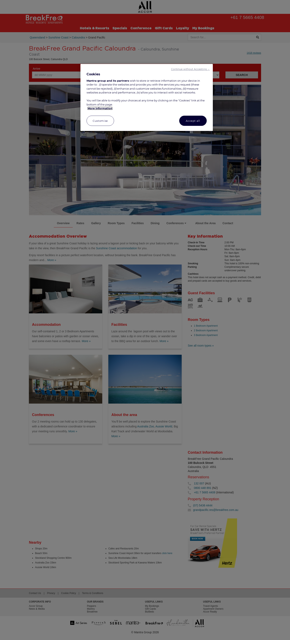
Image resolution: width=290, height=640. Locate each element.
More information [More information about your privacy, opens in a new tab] (100, 108)
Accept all (193, 120)
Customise (100, 120)
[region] (146, 97)
